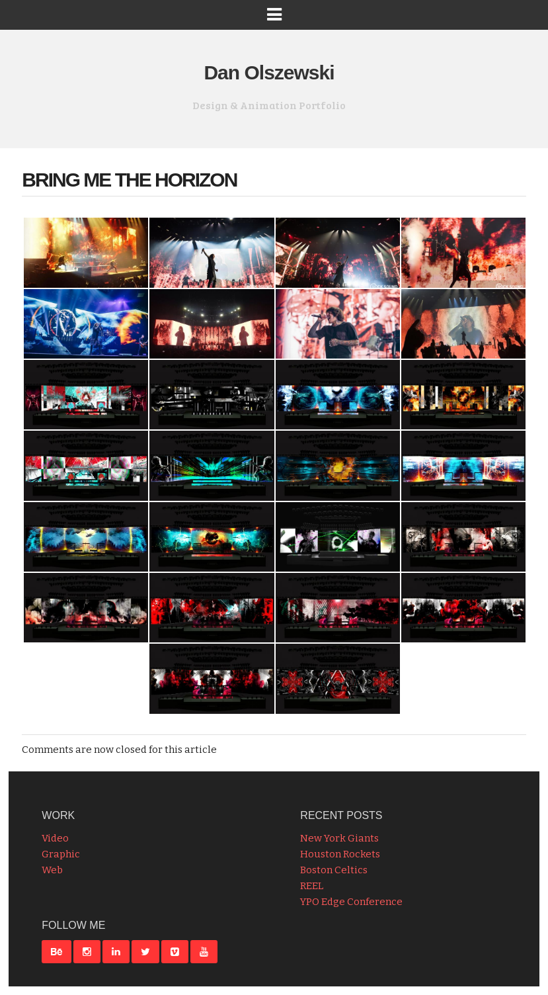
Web (52, 870)
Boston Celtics (334, 870)
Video (55, 838)
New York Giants (339, 838)
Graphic (61, 854)
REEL (311, 886)
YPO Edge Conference (351, 902)
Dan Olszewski (269, 72)
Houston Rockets (340, 854)
